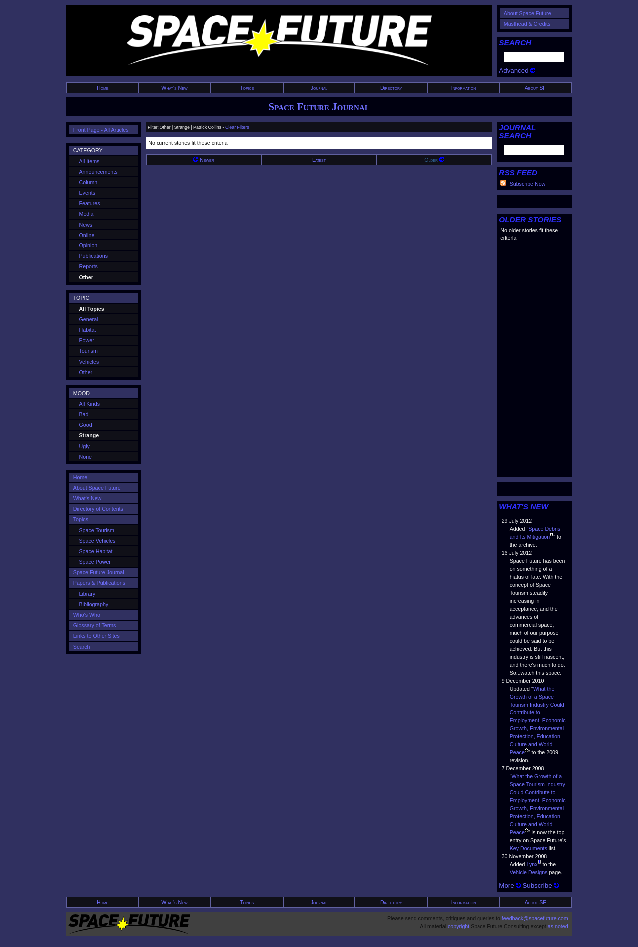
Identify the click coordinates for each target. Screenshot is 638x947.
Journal (319, 88)
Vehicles (89, 362)
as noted (558, 926)
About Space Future (527, 13)
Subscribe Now (528, 184)
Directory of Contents (98, 509)
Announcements (98, 172)
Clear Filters (237, 127)
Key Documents (528, 848)
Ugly (84, 446)
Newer (203, 160)
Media (86, 214)
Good (85, 425)
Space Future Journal (318, 107)
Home (103, 88)
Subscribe (540, 885)
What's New (174, 88)
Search (81, 647)
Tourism (88, 351)
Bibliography (94, 604)
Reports (88, 266)
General (88, 319)
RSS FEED (518, 172)
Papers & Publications (99, 583)
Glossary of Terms (94, 625)
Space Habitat (96, 551)
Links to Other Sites (96, 636)
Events (87, 193)
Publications (93, 256)
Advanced (517, 70)
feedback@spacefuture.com (535, 918)
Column (88, 182)
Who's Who (86, 615)
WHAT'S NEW (523, 506)
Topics (247, 88)
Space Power (95, 562)
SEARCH (515, 42)
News (86, 225)
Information (463, 88)
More (510, 885)
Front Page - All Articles (101, 130)
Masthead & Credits (527, 24)
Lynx (531, 864)
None (85, 457)
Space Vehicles (97, 541)
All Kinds (89, 404)
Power (86, 340)
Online (87, 235)
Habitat (87, 330)
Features (89, 203)
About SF (535, 88)
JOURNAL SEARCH (517, 131)
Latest (319, 160)
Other (86, 372)
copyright (458, 926)
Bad (84, 414)
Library (87, 594)
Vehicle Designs (529, 872)
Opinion (88, 245)
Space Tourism (96, 530)
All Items (89, 161)
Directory (391, 88)
